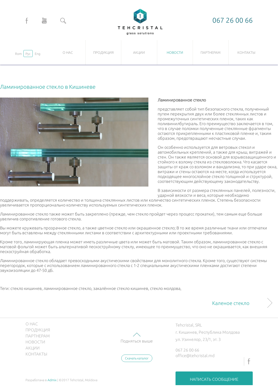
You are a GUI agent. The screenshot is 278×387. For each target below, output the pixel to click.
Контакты (246, 52)
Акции (139, 52)
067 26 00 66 (187, 350)
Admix (52, 380)
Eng (37, 54)
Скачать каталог (137, 358)
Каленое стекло (230, 303)
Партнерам (210, 52)
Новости (175, 52)
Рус (28, 54)
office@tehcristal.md (195, 355)
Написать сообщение (214, 379)
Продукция (103, 52)
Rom (18, 54)
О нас (68, 52)
